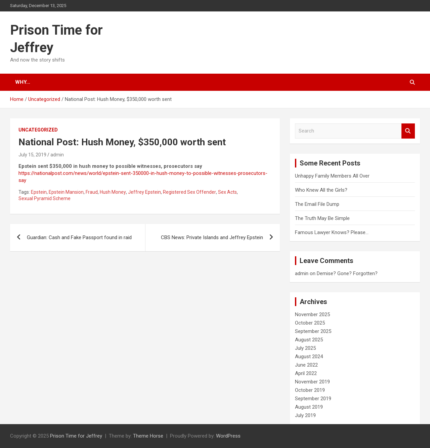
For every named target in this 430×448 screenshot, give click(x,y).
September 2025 (313, 331)
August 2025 (309, 340)
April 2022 (306, 373)
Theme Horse (148, 436)
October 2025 (310, 323)
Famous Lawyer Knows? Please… (332, 232)
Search (408, 131)
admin (57, 154)
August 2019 (309, 407)
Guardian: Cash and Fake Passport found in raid (79, 237)
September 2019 (313, 399)
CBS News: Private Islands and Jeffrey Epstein (212, 237)
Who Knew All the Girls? (321, 190)
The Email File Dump (317, 204)
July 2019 (305, 415)
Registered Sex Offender (189, 192)
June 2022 (306, 365)
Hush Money (113, 192)
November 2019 (312, 382)
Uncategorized (38, 130)
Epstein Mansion (66, 192)
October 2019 (310, 390)
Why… (22, 82)
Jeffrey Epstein (144, 192)
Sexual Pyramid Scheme (44, 198)
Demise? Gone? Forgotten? (347, 273)
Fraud (92, 192)
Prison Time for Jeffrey (76, 436)
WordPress (228, 436)
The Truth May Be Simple (322, 218)
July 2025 (305, 348)
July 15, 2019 (32, 154)
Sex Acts (227, 192)
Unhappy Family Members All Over (332, 176)
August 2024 (309, 356)
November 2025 (312, 314)
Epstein (39, 192)
